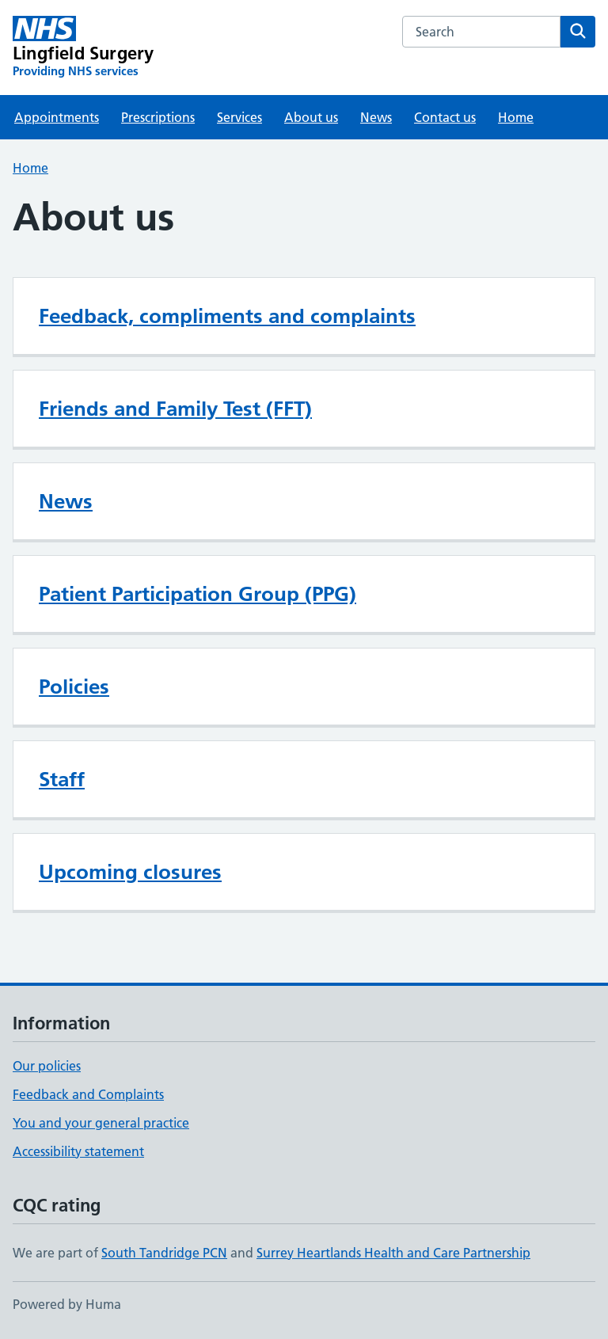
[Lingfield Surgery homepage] (83, 47)
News (376, 117)
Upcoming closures (130, 871)
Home (516, 117)
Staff (62, 779)
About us (311, 117)
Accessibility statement (78, 1151)
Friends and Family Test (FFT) (175, 408)
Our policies (47, 1066)
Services (239, 117)
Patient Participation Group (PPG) (197, 594)
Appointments (56, 117)
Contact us (445, 117)
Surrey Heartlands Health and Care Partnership (393, 1253)
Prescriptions (158, 117)
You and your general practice (101, 1123)
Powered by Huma (67, 1304)
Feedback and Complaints (88, 1094)
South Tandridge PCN (164, 1253)
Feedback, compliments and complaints (227, 316)
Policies (74, 686)
